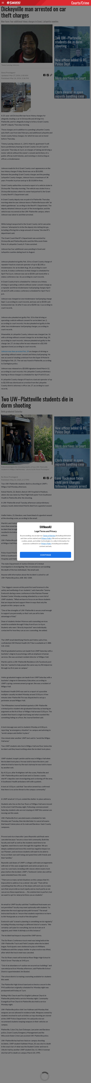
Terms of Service (49, 536)
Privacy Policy (46, 538)
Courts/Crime (80, 2)
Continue (45, 555)
